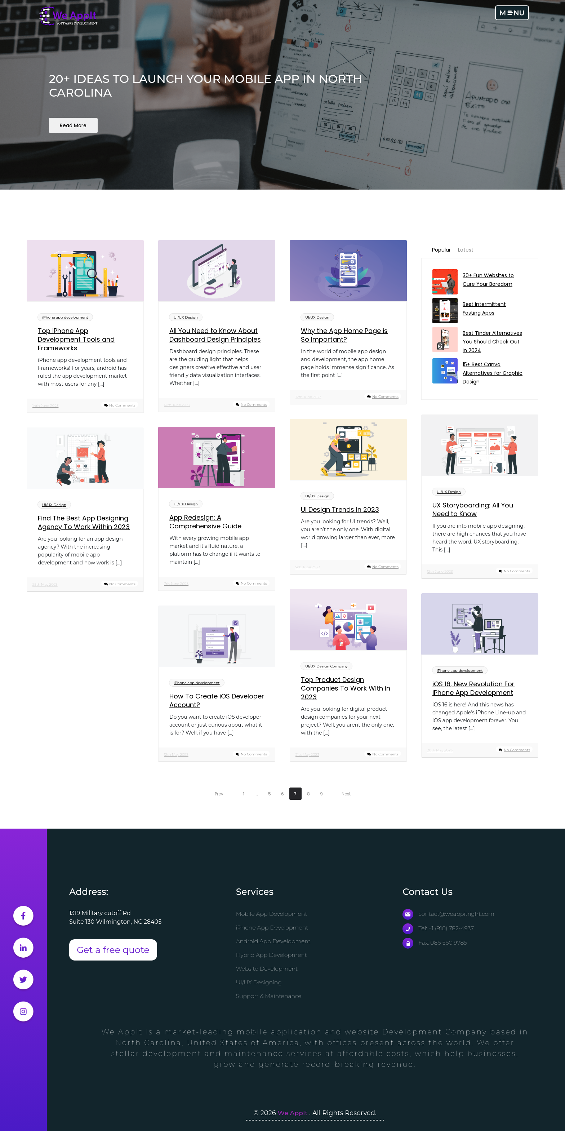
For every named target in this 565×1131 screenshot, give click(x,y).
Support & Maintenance (269, 996)
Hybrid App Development (272, 955)
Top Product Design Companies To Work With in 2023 (345, 689)
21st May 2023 (307, 755)
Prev (219, 794)
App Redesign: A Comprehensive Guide (205, 522)
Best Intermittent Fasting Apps (484, 309)
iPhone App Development (273, 927)
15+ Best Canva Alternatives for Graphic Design (492, 374)
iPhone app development (65, 318)
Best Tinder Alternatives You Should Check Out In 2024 (492, 342)
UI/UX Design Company (326, 667)
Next (346, 794)
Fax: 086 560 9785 (435, 943)
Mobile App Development (272, 914)
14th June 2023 (45, 406)
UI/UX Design (186, 318)
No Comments (122, 406)
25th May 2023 (45, 585)
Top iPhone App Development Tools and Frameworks (76, 340)
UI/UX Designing (259, 982)
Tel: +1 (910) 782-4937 (438, 928)
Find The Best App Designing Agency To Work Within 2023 (84, 523)
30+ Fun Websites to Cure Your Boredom (488, 280)
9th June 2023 (307, 568)
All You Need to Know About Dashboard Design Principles (215, 336)
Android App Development (274, 941)
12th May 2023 (176, 755)
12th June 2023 (308, 397)
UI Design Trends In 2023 (340, 510)
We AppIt (293, 1113)
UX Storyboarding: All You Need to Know (472, 510)
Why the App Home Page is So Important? (344, 336)
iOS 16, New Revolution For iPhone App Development (473, 689)
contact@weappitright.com (448, 914)
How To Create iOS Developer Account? (216, 701)
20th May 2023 (440, 751)
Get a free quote (113, 950)
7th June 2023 (176, 584)
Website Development (267, 969)
